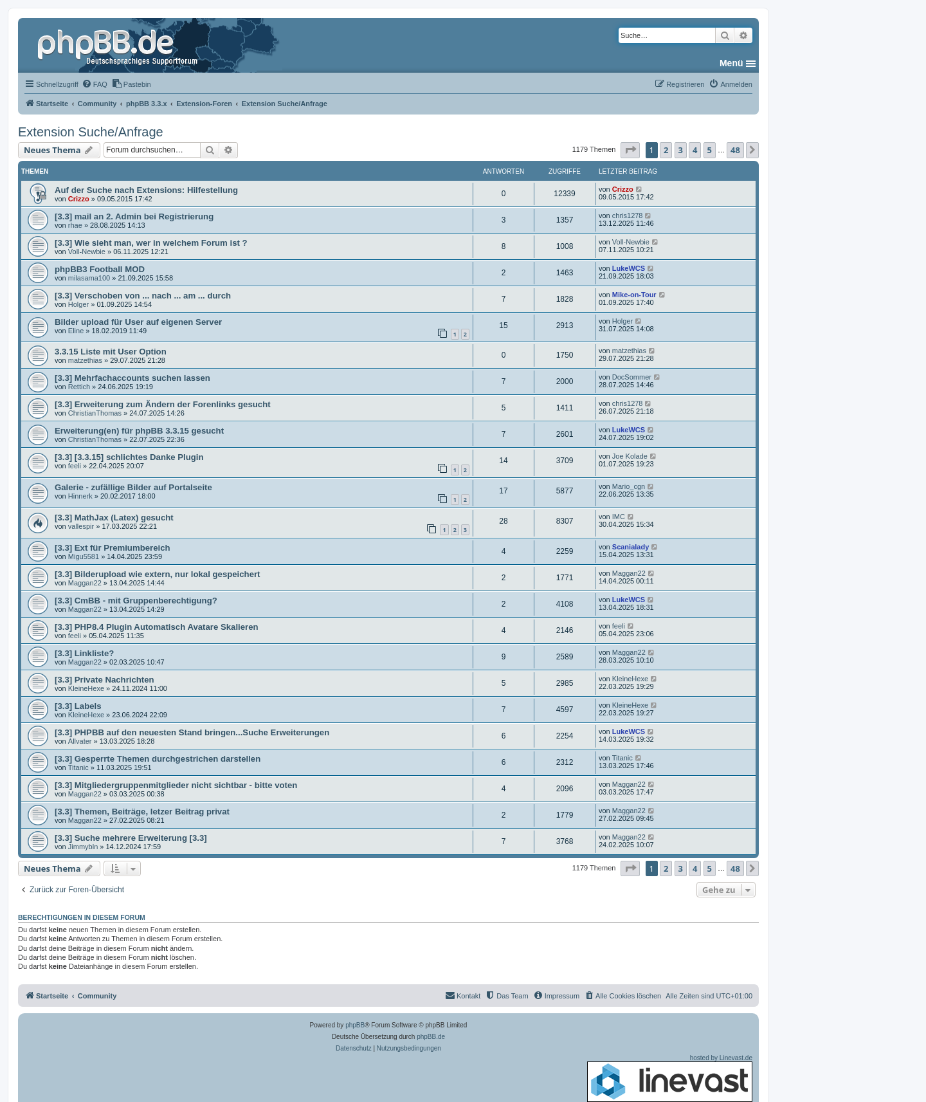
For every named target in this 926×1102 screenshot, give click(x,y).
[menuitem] (94, 84)
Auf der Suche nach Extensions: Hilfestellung (146, 190)
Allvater (80, 741)
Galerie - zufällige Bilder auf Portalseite (133, 487)
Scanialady (630, 547)
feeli (74, 466)
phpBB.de (431, 1036)
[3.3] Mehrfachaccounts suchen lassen (132, 378)
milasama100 (89, 278)
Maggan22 (85, 583)
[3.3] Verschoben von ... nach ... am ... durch (143, 295)
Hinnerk (80, 496)
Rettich (79, 386)
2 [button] (666, 150)
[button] (630, 150)
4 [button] (695, 150)
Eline (76, 331)
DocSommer (631, 377)
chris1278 (627, 215)
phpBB (355, 1025)
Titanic (78, 767)
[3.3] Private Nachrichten (104, 679)
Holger (78, 304)
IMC (618, 516)
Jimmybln (83, 846)
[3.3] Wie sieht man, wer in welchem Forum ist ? (151, 243)
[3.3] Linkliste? (84, 653)
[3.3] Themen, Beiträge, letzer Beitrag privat (142, 811)
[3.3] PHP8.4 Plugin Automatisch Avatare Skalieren (157, 627)
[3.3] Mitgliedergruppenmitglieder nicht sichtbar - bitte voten (176, 785)
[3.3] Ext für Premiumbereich (112, 548)
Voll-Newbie (86, 251)
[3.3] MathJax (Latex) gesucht (114, 517)
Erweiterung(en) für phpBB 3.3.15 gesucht (139, 431)
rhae (75, 225)
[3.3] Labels (78, 706)
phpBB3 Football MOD (100, 269)
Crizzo (78, 199)
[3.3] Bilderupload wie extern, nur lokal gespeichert (157, 574)
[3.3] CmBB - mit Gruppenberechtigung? (136, 600)
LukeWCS (628, 268)
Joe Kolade (630, 456)
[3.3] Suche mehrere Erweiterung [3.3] (131, 838)
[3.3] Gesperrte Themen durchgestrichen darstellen (157, 759)
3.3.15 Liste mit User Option (111, 351)
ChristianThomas (95, 413)
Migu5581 (83, 556)
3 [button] (680, 150)
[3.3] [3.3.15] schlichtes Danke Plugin (129, 457)
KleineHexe (86, 688)
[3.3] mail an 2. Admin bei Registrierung (134, 216)
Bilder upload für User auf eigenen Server (138, 322)
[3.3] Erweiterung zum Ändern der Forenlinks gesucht (163, 404)
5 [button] (709, 150)
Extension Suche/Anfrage (90, 132)
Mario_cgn (628, 486)
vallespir (81, 526)
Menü (731, 63)
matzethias (85, 360)
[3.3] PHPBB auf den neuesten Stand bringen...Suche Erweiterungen (192, 732)
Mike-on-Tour (634, 294)
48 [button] (735, 150)
